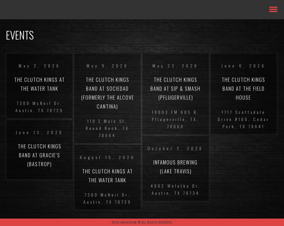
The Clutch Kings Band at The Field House (243, 88)
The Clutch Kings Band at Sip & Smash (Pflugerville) (175, 88)
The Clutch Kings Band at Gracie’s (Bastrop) (39, 155)
